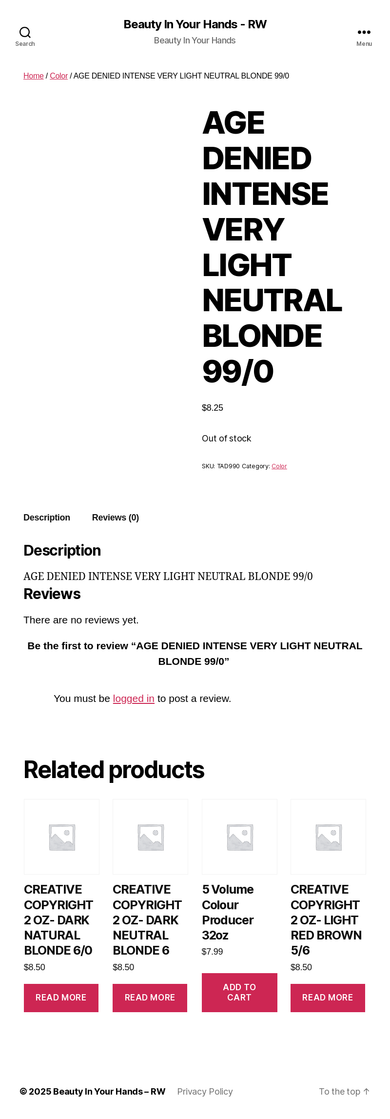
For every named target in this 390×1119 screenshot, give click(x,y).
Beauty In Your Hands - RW (194, 24)
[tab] (46, 517)
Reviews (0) (115, 517)
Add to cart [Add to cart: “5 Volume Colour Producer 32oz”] (239, 992)
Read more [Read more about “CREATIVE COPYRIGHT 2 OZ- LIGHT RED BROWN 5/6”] (327, 997)
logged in (134, 698)
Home (33, 76)
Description (46, 517)
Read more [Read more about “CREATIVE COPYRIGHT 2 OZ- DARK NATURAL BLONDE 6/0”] (61, 997)
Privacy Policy (205, 1091)
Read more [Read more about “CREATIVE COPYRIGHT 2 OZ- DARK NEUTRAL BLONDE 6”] (150, 997)
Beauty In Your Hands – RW (109, 1091)
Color (59, 76)
